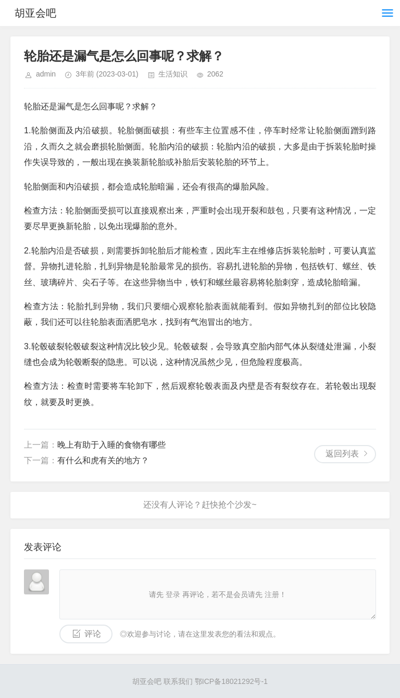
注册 (272, 594)
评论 (92, 633)
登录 (173, 594)
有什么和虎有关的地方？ (103, 460)
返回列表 (342, 453)
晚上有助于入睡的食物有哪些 (111, 444)
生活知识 (173, 74)
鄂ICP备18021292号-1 (231, 681)
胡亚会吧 (35, 13)
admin (46, 74)
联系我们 (178, 681)
